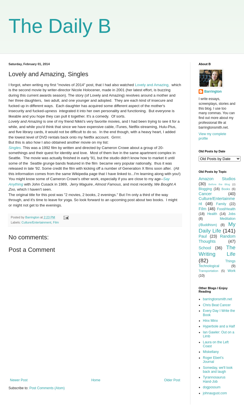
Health (212, 214)
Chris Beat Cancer (217, 305)
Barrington (213, 91)
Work (231, 271)
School (205, 248)
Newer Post (19, 380)
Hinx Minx (210, 321)
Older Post (172, 380)
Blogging (205, 189)
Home (95, 380)
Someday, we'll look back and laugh (218, 370)
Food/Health (226, 209)
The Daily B (60, 26)
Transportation (208, 271)
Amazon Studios (217, 178)
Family (221, 204)
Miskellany (211, 352)
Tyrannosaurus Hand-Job (214, 379)
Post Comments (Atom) (47, 388)
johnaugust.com (215, 393)
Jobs (231, 214)
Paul (203, 236)
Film (56, 222)
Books (226, 189)
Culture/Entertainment (36, 222)
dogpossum (211, 387)
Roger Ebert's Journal (213, 360)
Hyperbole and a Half (219, 326)
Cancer (205, 193)
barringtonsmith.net (217, 299)
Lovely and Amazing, (152, 85)
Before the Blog (219, 184)
